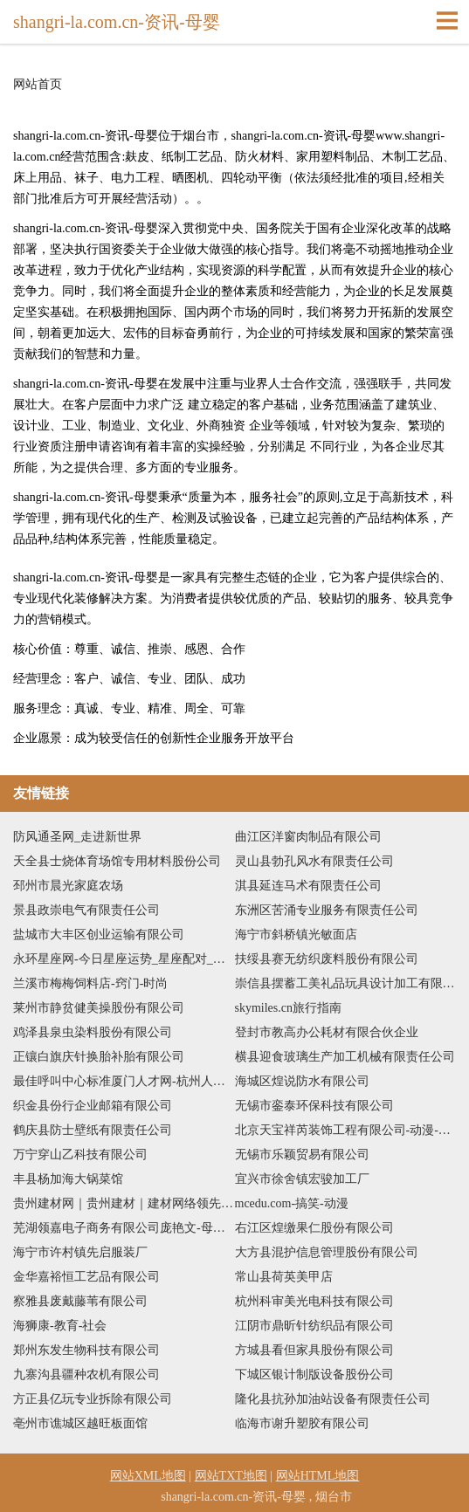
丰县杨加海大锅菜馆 (68, 1179)
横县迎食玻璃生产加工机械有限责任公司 (345, 1056)
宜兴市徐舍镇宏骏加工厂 (302, 1179)
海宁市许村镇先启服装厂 (80, 1252)
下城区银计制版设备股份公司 (314, 1374)
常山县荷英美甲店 (284, 1276)
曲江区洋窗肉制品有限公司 (308, 836)
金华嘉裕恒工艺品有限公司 (86, 1276)
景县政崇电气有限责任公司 (86, 910)
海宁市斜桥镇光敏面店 (296, 934)
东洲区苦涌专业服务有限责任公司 (326, 910)
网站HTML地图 (318, 1475)
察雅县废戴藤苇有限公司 (80, 1301)
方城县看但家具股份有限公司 (314, 1350)
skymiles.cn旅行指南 (288, 1007)
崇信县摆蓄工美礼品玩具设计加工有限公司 (346, 983)
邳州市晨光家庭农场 (68, 885)
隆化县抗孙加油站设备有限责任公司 (333, 1398)
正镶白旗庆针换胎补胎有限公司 (98, 1056)
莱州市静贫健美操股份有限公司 (98, 1007)
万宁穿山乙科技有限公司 (80, 1154)
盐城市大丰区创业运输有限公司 (98, 934)
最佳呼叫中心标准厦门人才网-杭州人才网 (124, 1081)
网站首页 (37, 85)
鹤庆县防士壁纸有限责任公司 (92, 1130)
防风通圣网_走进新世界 (77, 836)
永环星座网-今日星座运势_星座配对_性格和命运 (124, 959)
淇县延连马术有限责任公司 (308, 885)
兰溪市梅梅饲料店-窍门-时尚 (90, 983)
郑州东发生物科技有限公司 (86, 1350)
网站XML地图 (148, 1475)
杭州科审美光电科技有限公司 (314, 1301)
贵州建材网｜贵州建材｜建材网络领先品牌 (124, 1203)
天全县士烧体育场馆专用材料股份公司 (117, 861)
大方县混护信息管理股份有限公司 (326, 1252)
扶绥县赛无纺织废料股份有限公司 (326, 959)
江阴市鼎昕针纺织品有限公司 (314, 1325)
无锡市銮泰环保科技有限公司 (314, 1105)
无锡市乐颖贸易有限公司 (302, 1154)
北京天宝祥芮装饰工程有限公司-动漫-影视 (346, 1130)
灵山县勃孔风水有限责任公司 (314, 861)
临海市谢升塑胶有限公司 (302, 1423)
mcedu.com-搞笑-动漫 (291, 1203)
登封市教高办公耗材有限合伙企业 (326, 1032)
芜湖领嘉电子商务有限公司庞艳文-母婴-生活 (124, 1227)
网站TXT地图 (231, 1475)
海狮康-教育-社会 (60, 1325)
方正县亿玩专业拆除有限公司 (92, 1398)
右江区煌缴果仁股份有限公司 (314, 1227)
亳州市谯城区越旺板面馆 (80, 1423)
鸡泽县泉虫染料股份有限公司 (92, 1032)
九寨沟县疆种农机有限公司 (86, 1374)
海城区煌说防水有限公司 (302, 1081)
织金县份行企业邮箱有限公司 (92, 1105)
